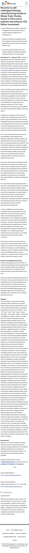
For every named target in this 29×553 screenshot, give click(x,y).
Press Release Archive (17, 530)
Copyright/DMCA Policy (9, 536)
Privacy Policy (22, 536)
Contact (14, 540)
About (7, 530)
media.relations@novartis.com (13, 475)
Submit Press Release (8, 533)
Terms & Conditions (21, 533)
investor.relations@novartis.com (13, 486)
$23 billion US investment (14, 70)
